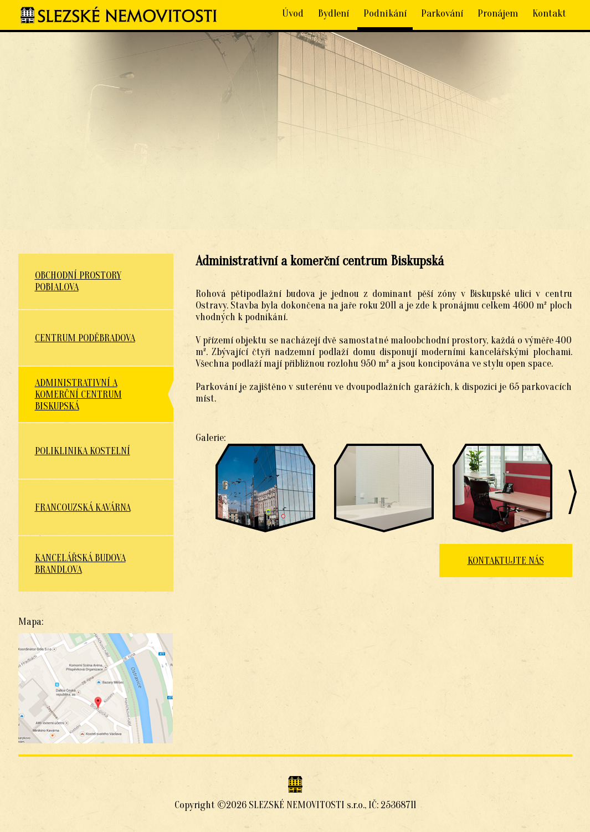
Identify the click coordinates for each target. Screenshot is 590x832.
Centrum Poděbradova (85, 338)
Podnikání (385, 13)
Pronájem (498, 13)
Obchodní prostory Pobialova (78, 281)
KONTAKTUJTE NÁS (506, 561)
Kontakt (549, 13)
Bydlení (333, 13)
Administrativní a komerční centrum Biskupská (78, 394)
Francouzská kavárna (83, 507)
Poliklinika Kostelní (82, 451)
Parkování (442, 13)
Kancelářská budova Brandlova (80, 564)
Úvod (293, 13)
